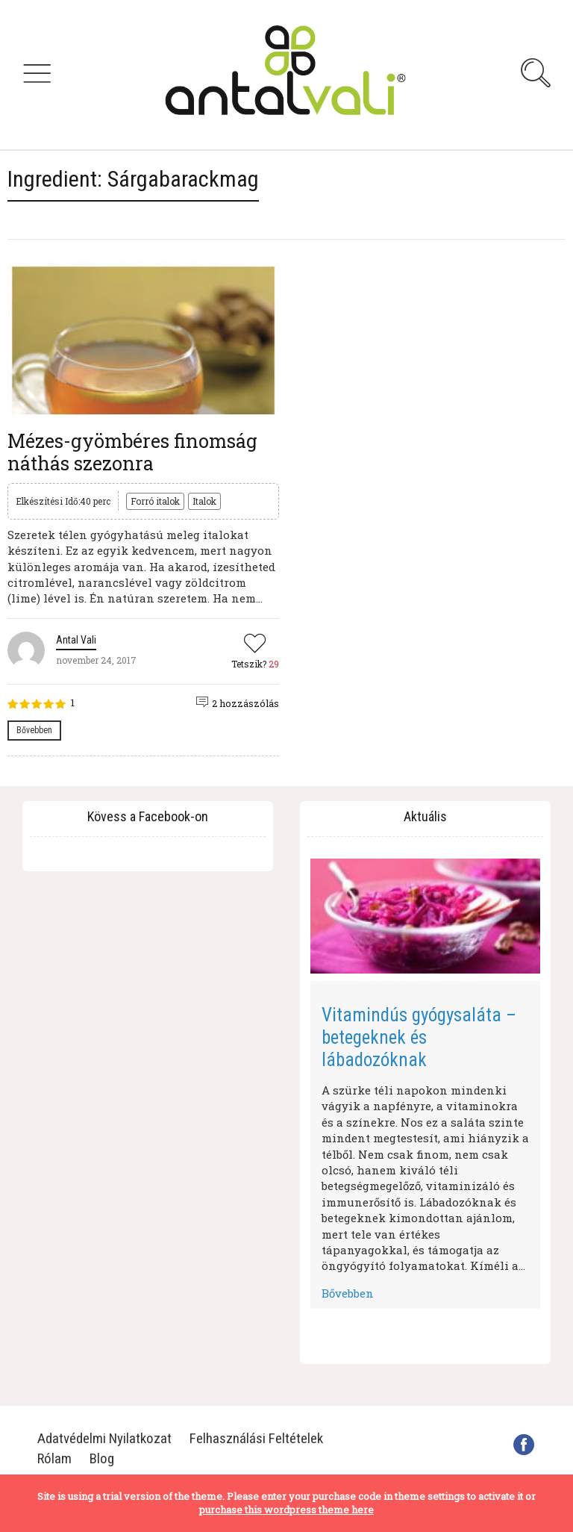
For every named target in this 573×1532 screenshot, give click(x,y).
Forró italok (155, 501)
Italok (204, 501)
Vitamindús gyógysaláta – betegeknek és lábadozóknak (419, 1037)
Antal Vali (76, 640)
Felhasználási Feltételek (256, 1438)
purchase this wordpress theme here (286, 1509)
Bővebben (34, 730)
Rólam (54, 1458)
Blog (102, 1458)
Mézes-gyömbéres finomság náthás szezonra (132, 452)
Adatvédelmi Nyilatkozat (104, 1438)
